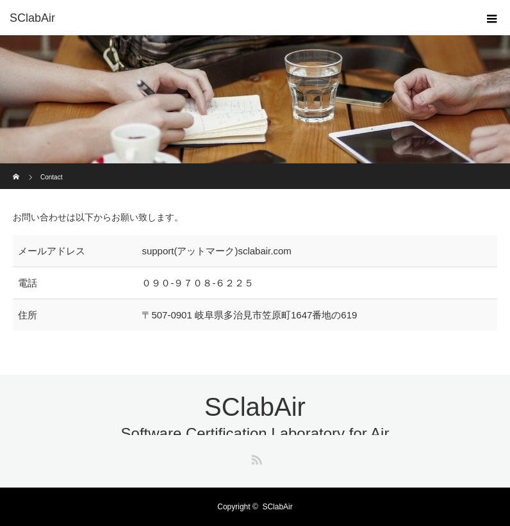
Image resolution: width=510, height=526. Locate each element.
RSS (255, 457)
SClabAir (32, 18)
